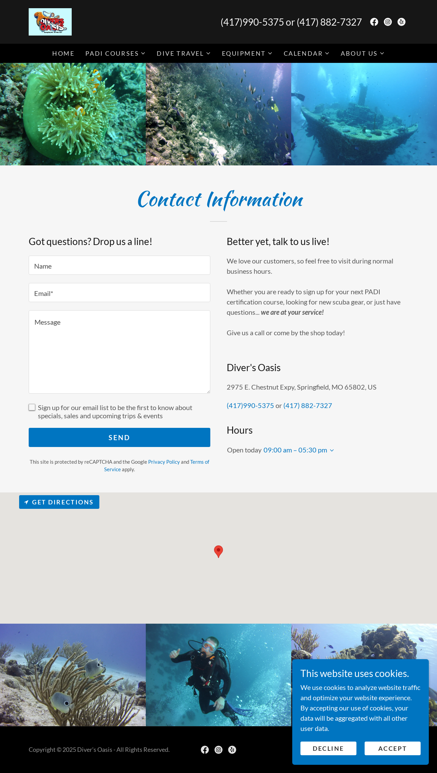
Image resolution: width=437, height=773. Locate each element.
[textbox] (119, 265)
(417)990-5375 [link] (252, 22)
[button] (115, 53)
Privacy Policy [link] (164, 462)
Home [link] (63, 53)
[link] (50, 21)
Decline (328, 748)
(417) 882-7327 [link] (329, 22)
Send (119, 437)
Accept (392, 748)
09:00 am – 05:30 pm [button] (295, 450)
